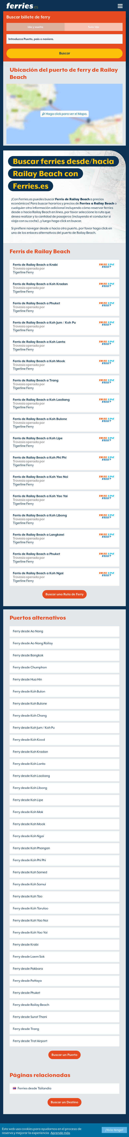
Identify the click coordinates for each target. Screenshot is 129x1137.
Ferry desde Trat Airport (30, 1041)
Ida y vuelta (35, 27)
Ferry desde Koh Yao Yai (30, 932)
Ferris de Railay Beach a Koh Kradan (40, 284)
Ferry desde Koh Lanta (29, 764)
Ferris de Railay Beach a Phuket (36, 303)
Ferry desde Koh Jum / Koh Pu (34, 727)
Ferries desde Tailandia (34, 1088)
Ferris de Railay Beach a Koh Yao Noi (40, 477)
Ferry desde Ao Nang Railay (33, 643)
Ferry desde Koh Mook (29, 824)
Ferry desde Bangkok (28, 655)
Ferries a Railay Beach (97, 203)
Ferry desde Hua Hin (27, 679)
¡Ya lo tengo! (114, 1130)
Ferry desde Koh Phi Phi (29, 860)
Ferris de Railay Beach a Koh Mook (39, 361)
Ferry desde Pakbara (28, 968)
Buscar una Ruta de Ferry (64, 594)
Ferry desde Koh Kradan (30, 752)
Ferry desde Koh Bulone (30, 703)
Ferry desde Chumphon (30, 667)
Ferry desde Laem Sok (29, 956)
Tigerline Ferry (23, 272)
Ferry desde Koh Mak (28, 812)
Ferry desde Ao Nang (28, 631)
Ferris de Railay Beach (72, 199)
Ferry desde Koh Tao (27, 896)
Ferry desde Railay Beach (31, 1005)
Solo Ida (93, 27)
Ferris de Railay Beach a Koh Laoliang (41, 399)
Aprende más (60, 1133)
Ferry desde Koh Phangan (31, 848)
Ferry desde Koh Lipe (28, 800)
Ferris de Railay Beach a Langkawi (38, 534)
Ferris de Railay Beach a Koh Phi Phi (39, 457)
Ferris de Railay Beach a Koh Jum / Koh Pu (44, 322)
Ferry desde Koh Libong (30, 788)
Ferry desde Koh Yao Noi (30, 920)
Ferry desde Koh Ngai (28, 836)
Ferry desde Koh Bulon (29, 691)
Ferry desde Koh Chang (30, 715)
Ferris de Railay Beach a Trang (35, 380)
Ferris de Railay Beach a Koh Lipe (38, 438)
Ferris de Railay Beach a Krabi (35, 265)
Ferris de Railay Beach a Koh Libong (40, 515)
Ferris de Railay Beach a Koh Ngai (38, 573)
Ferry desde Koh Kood (29, 740)
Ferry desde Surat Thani (30, 1017)
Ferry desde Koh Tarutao (30, 908)
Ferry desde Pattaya (27, 981)
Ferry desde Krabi (26, 944)
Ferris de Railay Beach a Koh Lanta (39, 342)
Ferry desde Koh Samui (29, 884)
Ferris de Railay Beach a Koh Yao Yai (40, 496)
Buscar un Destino (64, 1102)
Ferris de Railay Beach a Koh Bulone (40, 419)
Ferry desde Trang (26, 1029)
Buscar (64, 53)
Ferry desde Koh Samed (30, 872)
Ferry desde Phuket (26, 993)
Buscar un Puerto (64, 1055)
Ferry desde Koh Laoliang (31, 776)
